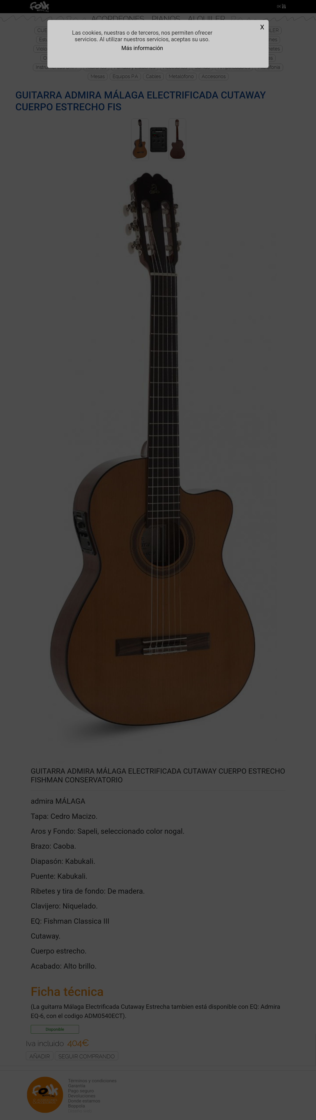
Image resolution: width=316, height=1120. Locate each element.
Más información (142, 48)
